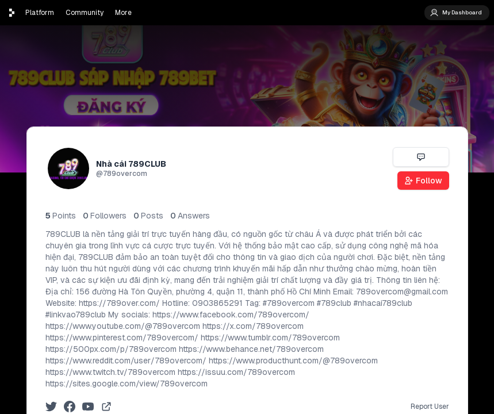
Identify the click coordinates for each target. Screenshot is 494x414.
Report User (430, 406)
